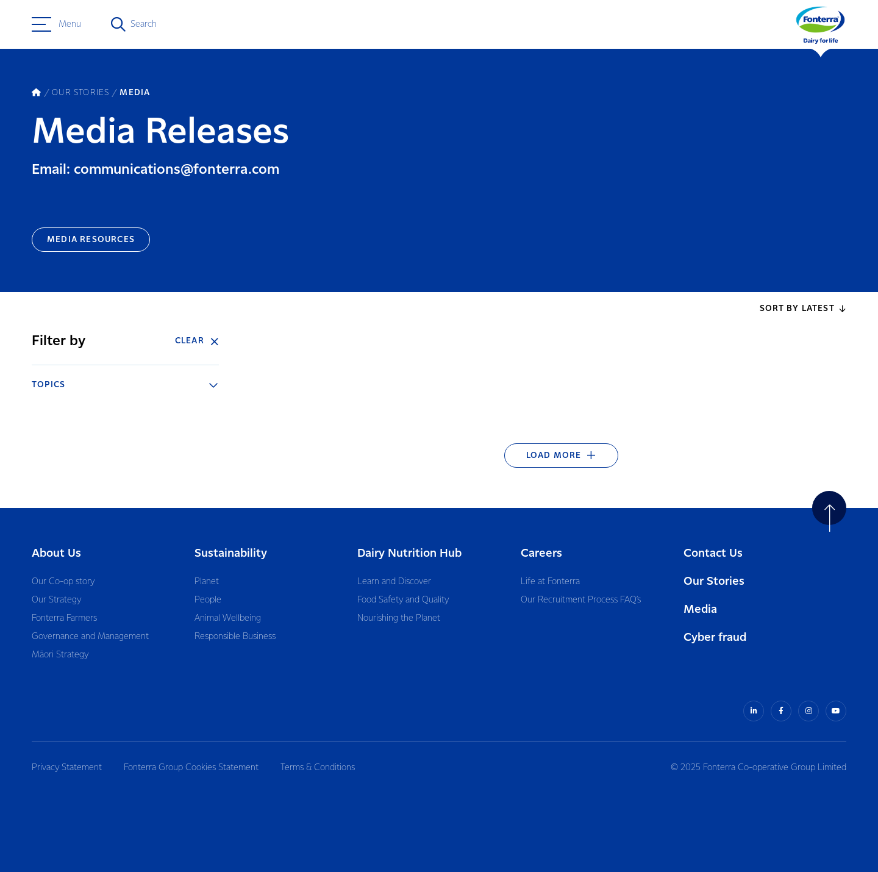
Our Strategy (56, 600)
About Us (56, 553)
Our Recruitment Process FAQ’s (581, 600)
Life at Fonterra (550, 581)
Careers (541, 553)
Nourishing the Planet (398, 618)
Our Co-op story (63, 581)
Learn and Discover (394, 581)
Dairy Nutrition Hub (409, 553)
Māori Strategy (60, 655)
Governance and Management (90, 636)
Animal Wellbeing (228, 618)
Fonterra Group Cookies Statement (191, 767)
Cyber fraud (714, 637)
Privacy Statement (67, 767)
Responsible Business (235, 636)
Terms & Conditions (317, 767)
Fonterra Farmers (64, 618)
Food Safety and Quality (403, 600)
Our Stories (713, 581)
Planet (207, 581)
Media (700, 609)
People (208, 600)
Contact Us (713, 553)
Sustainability (231, 553)
